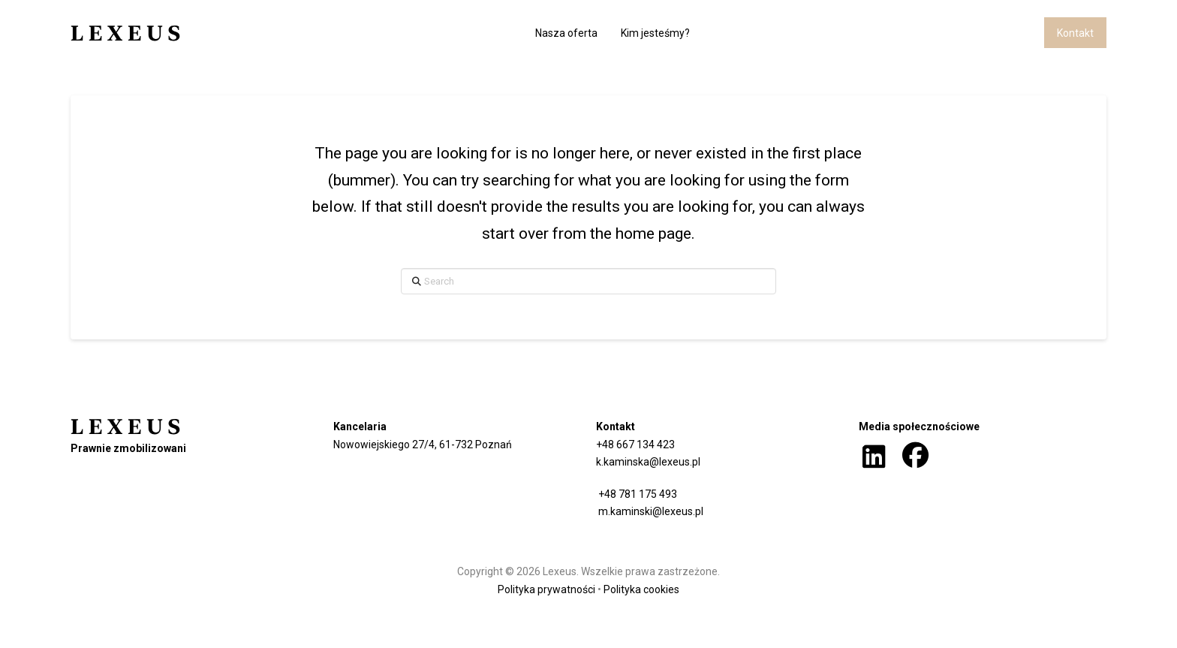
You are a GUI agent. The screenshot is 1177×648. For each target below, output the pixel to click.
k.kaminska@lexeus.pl (648, 462)
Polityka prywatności (546, 589)
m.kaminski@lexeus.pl (649, 511)
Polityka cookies (641, 589)
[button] (874, 457)
